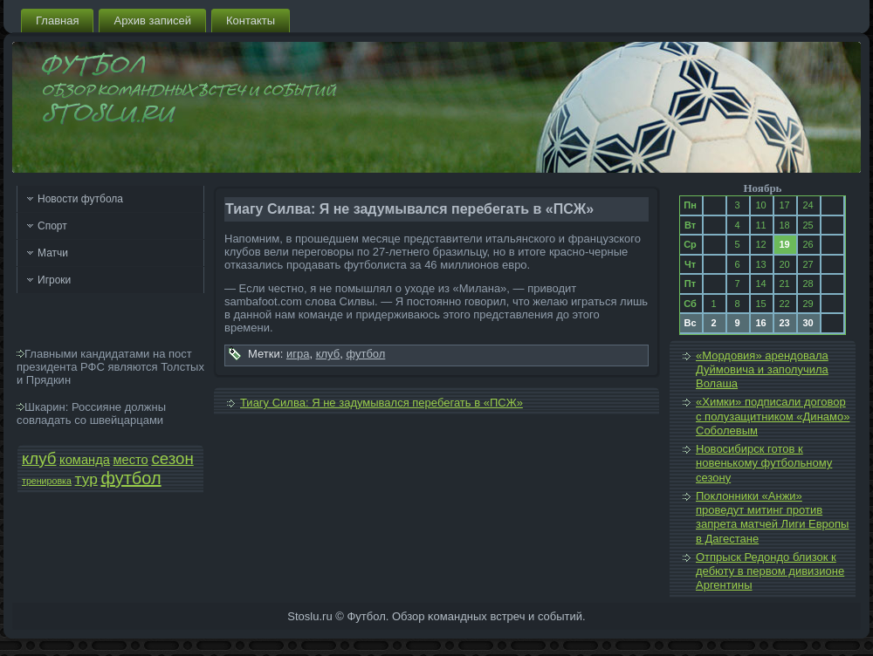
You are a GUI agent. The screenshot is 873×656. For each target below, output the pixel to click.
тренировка (47, 480)
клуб (39, 458)
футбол (130, 478)
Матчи (53, 253)
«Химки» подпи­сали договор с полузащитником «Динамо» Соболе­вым (772, 416)
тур (86, 479)
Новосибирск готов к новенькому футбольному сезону (764, 463)
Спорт (52, 226)
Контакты (250, 20)
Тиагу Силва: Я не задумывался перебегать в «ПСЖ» (381, 402)
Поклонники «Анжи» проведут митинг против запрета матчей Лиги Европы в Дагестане (772, 517)
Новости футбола (80, 199)
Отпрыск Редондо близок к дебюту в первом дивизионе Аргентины (770, 571)
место (130, 460)
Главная (57, 20)
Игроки (54, 280)
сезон (172, 458)
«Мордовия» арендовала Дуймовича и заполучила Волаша (762, 370)
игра (297, 353)
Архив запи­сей (152, 20)
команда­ (84, 460)
